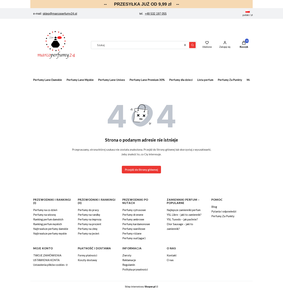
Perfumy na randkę (89, 214)
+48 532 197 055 (156, 13)
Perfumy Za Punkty (222, 216)
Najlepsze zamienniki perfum (184, 210)
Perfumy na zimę (87, 228)
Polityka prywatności (135, 269)
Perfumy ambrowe (133, 219)
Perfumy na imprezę (89, 219)
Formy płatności (87, 255)
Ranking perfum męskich (47, 224)
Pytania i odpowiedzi (223, 211)
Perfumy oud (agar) (133, 238)
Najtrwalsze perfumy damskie (50, 228)
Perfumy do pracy (88, 210)
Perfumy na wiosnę (44, 214)
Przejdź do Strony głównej (141, 169)
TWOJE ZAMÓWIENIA (47, 255)
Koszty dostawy (87, 260)
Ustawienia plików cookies (49, 264)
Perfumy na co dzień (45, 210)
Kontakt (172, 255)
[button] (192, 45)
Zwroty (126, 255)
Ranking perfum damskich (48, 219)
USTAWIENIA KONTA (46, 260)
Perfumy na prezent (89, 224)
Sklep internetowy (140, 286)
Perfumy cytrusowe (134, 210)
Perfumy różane (132, 233)
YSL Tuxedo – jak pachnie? (182, 219)
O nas (170, 260)
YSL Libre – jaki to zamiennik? (184, 214)
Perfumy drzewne (132, 214)
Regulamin (128, 264)
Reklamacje (129, 260)
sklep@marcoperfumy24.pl (60, 13)
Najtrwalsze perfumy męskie (50, 233)
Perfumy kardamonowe (136, 224)
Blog (214, 206)
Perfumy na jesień (88, 233)
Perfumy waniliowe (133, 228)
